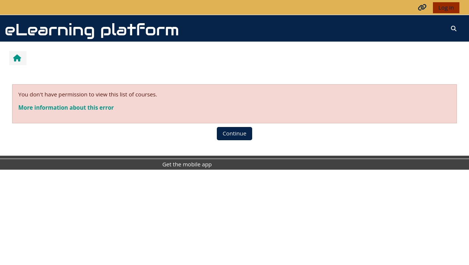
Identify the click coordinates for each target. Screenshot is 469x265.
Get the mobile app (187, 164)
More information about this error (66, 107)
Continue (234, 133)
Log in (446, 7)
